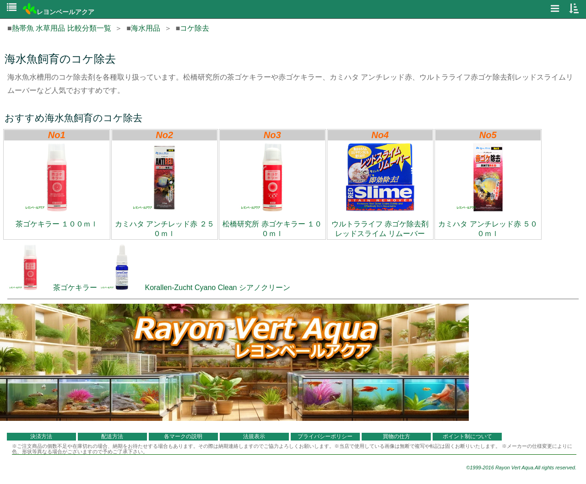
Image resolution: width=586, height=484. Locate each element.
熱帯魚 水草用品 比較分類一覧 (61, 28)
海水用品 (145, 28)
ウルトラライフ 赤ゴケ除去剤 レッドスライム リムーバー (380, 190)
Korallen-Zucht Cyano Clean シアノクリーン (194, 287)
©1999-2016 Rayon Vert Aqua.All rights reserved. (521, 467)
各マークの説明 (183, 436)
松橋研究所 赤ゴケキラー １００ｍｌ (272, 190)
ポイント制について (467, 436)
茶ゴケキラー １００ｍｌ (57, 185)
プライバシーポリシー (325, 436)
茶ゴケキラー (52, 287)
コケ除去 (194, 28)
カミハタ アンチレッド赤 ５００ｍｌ (487, 190)
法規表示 (254, 436)
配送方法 (112, 436)
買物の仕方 (396, 436)
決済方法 (41, 436)
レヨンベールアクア (58, 12)
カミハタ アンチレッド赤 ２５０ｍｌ (164, 190)
